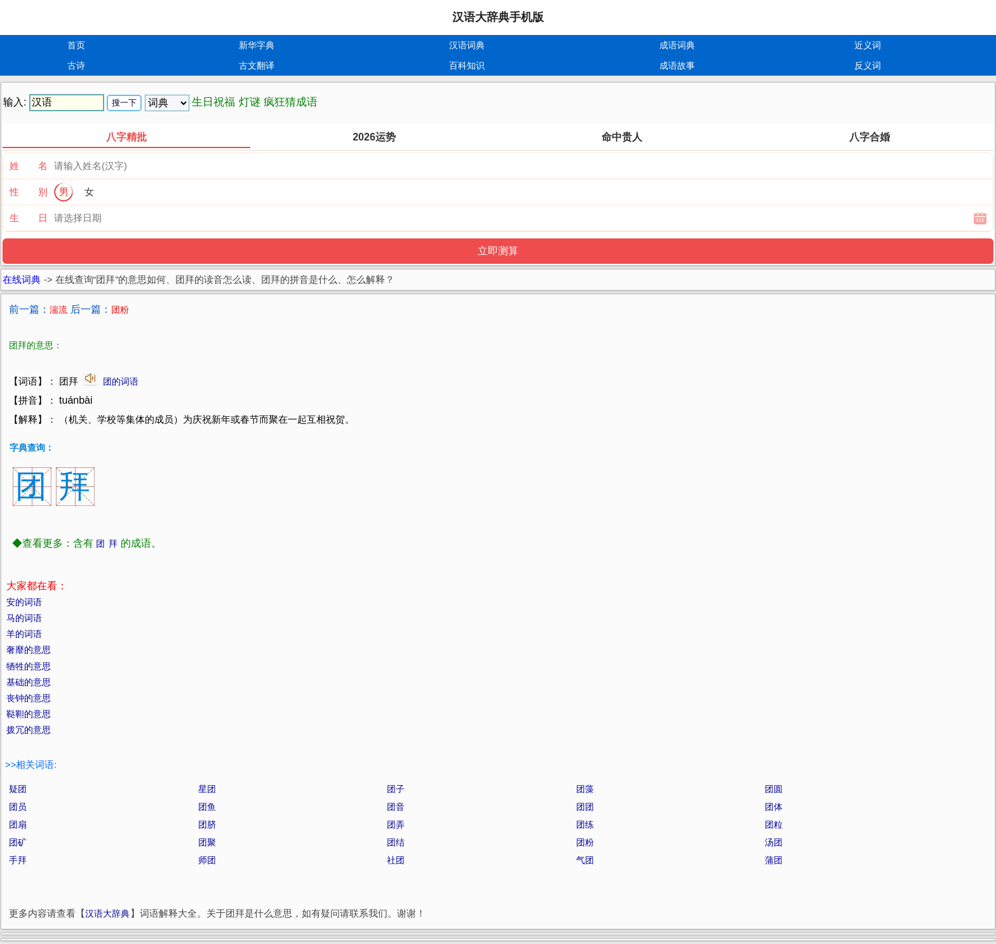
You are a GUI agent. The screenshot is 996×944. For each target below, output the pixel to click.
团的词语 (120, 381)
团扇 (18, 824)
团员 (18, 807)
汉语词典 (467, 45)
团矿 (18, 842)
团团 (585, 807)
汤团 (774, 842)
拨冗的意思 (28, 730)
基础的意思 (28, 682)
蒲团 (774, 860)
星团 (207, 789)
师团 (207, 860)
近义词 (867, 45)
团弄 (396, 824)
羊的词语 (24, 634)
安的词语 (24, 602)
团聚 (207, 842)
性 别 (29, 191)
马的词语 (24, 618)
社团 (396, 860)
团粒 (774, 824)
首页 (76, 45)
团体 (774, 807)
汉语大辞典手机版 (498, 17)
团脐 (207, 824)
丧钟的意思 (28, 698)
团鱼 (207, 807)
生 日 (29, 217)
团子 (396, 789)
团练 (585, 824)
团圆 (774, 789)
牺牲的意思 (28, 666)
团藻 (585, 789)
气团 (585, 860)
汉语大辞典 (107, 913)
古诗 (76, 65)
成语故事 (677, 65)
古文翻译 (256, 65)
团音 (396, 807)
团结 (396, 842)
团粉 (585, 842)
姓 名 (29, 165)
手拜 (18, 860)
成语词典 (677, 45)
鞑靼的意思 (28, 714)
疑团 (18, 789)
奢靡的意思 (28, 650)
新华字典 (256, 45)
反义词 (867, 65)
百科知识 (467, 65)
